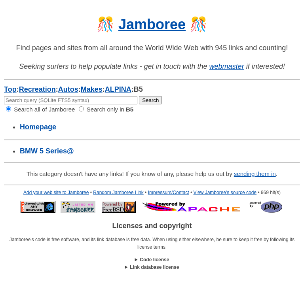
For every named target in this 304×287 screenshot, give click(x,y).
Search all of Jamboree (40, 109)
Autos (68, 89)
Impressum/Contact (168, 192)
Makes (92, 89)
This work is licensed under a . (152, 267)
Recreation (37, 89)
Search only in (106, 109)
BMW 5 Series (47, 151)
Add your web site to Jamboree (56, 192)
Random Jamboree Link (118, 192)
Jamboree (152, 24)
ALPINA (118, 89)
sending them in (255, 173)
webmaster (226, 66)
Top (10, 89)
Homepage (38, 127)
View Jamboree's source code (225, 192)
